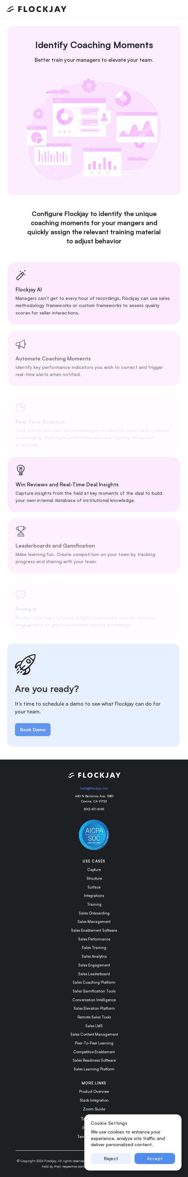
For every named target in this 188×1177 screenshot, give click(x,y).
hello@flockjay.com (94, 788)
